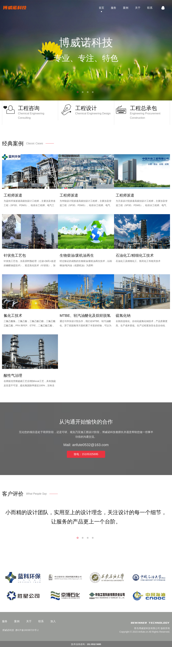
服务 (113, 8)
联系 (150, 8)
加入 (53, 622)
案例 (125, 8)
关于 (137, 8)
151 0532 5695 (94, 643)
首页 (101, 8)
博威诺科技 (14, 8)
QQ (163, 8)
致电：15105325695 (86, 454)
